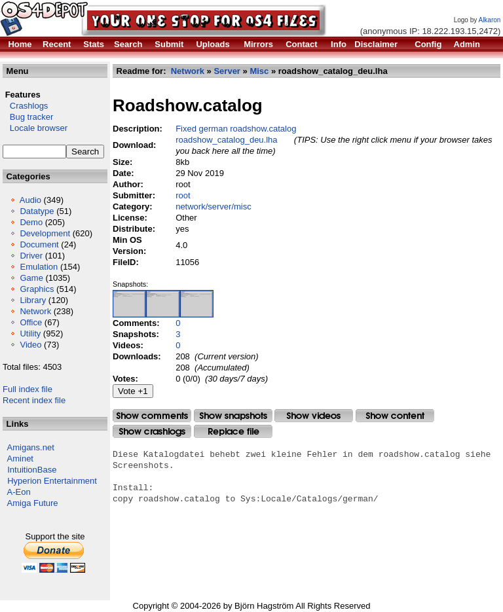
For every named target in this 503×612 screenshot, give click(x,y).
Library (33, 300)
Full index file (27, 389)
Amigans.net (30, 447)
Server (227, 71)
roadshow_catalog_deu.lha (226, 140)
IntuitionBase (31, 470)
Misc (259, 71)
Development (45, 233)
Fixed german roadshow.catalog (236, 129)
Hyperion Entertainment (52, 481)
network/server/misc (214, 206)
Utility (30, 333)
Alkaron (489, 20)
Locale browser (35, 128)
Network (35, 311)
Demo (31, 222)
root (183, 195)
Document (39, 244)
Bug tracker (28, 117)
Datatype (37, 211)
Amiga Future (32, 503)
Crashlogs (25, 106)
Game (31, 278)
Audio (30, 200)
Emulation (39, 267)
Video (30, 345)
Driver (31, 256)
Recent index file (34, 400)
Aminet (20, 458)
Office (31, 322)
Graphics (37, 289)
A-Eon (19, 492)
